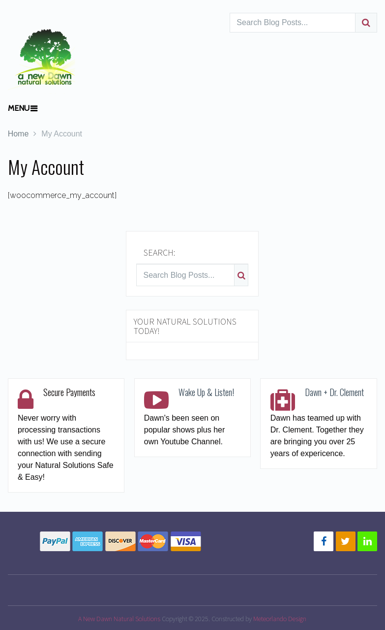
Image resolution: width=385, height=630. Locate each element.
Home (18, 134)
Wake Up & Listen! (206, 392)
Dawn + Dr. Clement (334, 392)
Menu (19, 108)
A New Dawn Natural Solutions (119, 618)
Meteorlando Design (279, 618)
